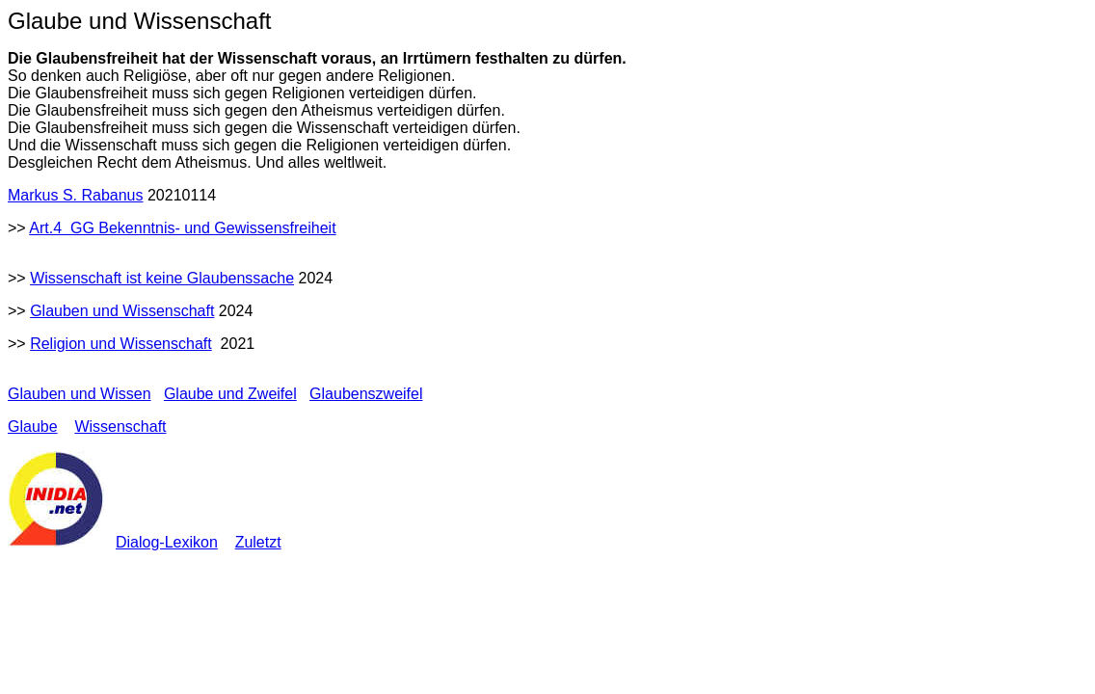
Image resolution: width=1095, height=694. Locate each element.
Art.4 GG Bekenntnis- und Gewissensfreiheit (182, 228)
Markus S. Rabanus (76, 195)
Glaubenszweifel (365, 394)
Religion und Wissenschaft (121, 343)
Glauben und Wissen (79, 394)
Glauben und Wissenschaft (122, 311)
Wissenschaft (120, 426)
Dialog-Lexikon (167, 542)
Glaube (33, 426)
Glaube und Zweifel (230, 394)
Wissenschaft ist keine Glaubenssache (162, 278)
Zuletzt (258, 542)
